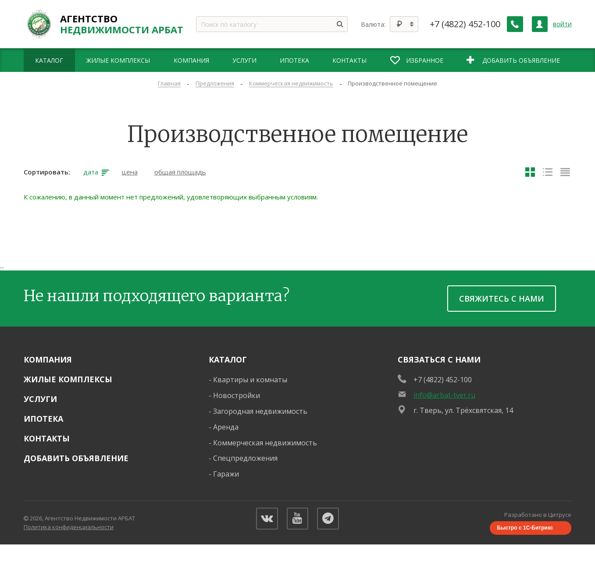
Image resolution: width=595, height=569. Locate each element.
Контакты (47, 438)
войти (562, 24)
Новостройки (236, 395)
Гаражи (226, 474)
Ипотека (43, 418)
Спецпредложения (245, 458)
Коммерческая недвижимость (265, 443)
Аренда (226, 427)
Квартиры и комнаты (250, 379)
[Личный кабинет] (540, 24)
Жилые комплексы (68, 379)
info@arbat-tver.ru (444, 395)
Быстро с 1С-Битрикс (525, 528)
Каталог (228, 359)
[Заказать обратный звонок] (515, 24)
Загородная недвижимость (260, 411)
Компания (48, 359)
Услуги (40, 399)
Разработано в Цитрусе (538, 515)
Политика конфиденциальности (69, 527)
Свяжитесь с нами (501, 298)
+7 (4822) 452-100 (465, 24)
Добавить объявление (76, 458)
